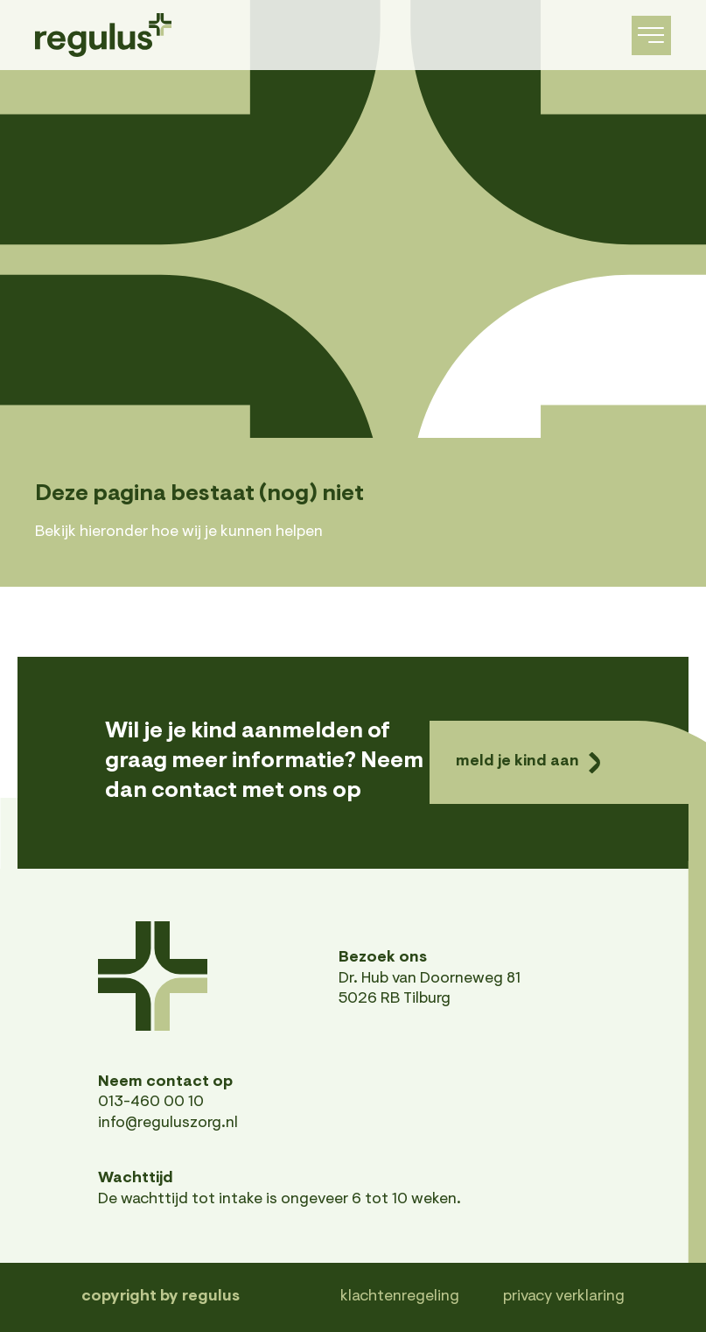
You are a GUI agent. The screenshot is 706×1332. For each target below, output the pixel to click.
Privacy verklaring (564, 1297)
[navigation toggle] (651, 35)
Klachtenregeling (399, 1297)
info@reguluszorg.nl (168, 1123)
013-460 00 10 (151, 1102)
